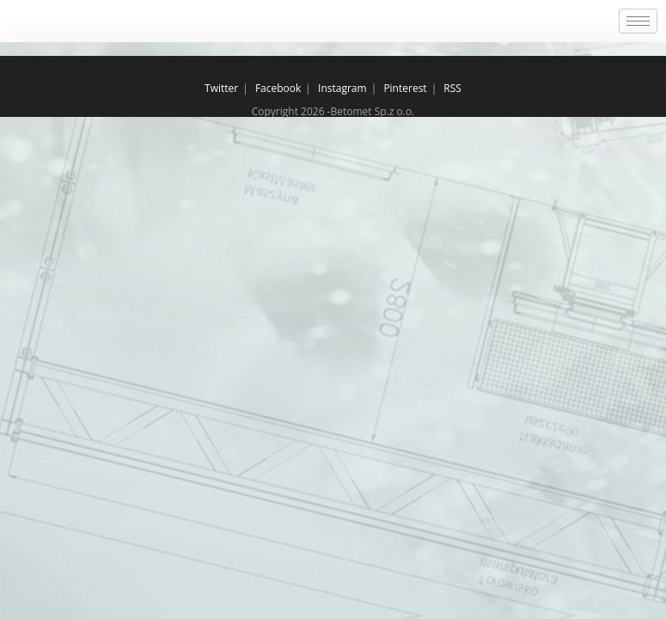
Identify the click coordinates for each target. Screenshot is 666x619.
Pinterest (404, 88)
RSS (452, 88)
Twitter (221, 88)
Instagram (342, 88)
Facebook (278, 88)
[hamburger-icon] (638, 21)
